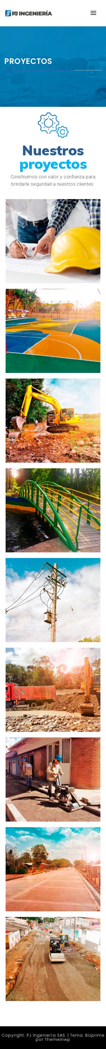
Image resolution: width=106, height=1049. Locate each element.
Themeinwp (57, 1039)
